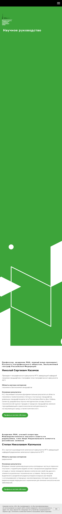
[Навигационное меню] (58, 3)
